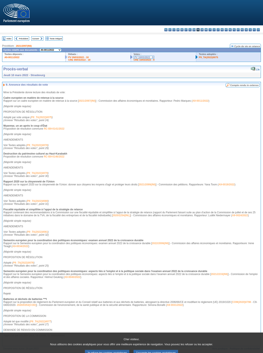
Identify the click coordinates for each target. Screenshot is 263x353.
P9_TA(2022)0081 (37, 231)
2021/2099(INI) (147, 184)
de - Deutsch (182, 29)
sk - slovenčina (246, 29)
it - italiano (210, 29)
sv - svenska (258, 29)
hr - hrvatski (206, 29)
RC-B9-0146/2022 (54, 156)
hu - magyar (222, 29)
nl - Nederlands (230, 29)
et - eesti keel (186, 29)
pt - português (238, 29)
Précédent (23, 38)
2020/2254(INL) (121, 215)
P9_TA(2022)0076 (23, 262)
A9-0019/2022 (226, 184)
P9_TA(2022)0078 (37, 145)
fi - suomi (254, 29)
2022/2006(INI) (160, 243)
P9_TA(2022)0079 (37, 173)
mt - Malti (226, 29)
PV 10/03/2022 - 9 (143, 57)
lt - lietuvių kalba (218, 29)
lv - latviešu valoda (214, 29)
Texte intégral (56, 38)
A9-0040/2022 (72, 277)
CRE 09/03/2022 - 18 (79, 60)
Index (9, 38)
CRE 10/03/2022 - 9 (144, 60)
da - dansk (178, 29)
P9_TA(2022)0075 (208, 57)
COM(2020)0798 (241, 302)
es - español (170, 29)
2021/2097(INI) (24, 46)
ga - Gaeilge (202, 29)
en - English (194, 29)
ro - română (242, 29)
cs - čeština (174, 29)
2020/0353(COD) (26, 305)
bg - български (166, 29)
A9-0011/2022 (11, 57)
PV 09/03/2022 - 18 (78, 57)
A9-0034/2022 (20, 246)
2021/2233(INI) (219, 274)
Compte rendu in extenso (244, 85)
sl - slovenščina (250, 29)
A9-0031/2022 (175, 305)
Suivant (35, 38)
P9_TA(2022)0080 (37, 201)
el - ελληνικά (190, 29)
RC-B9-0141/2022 (54, 128)
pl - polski (234, 29)
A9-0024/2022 (240, 215)
